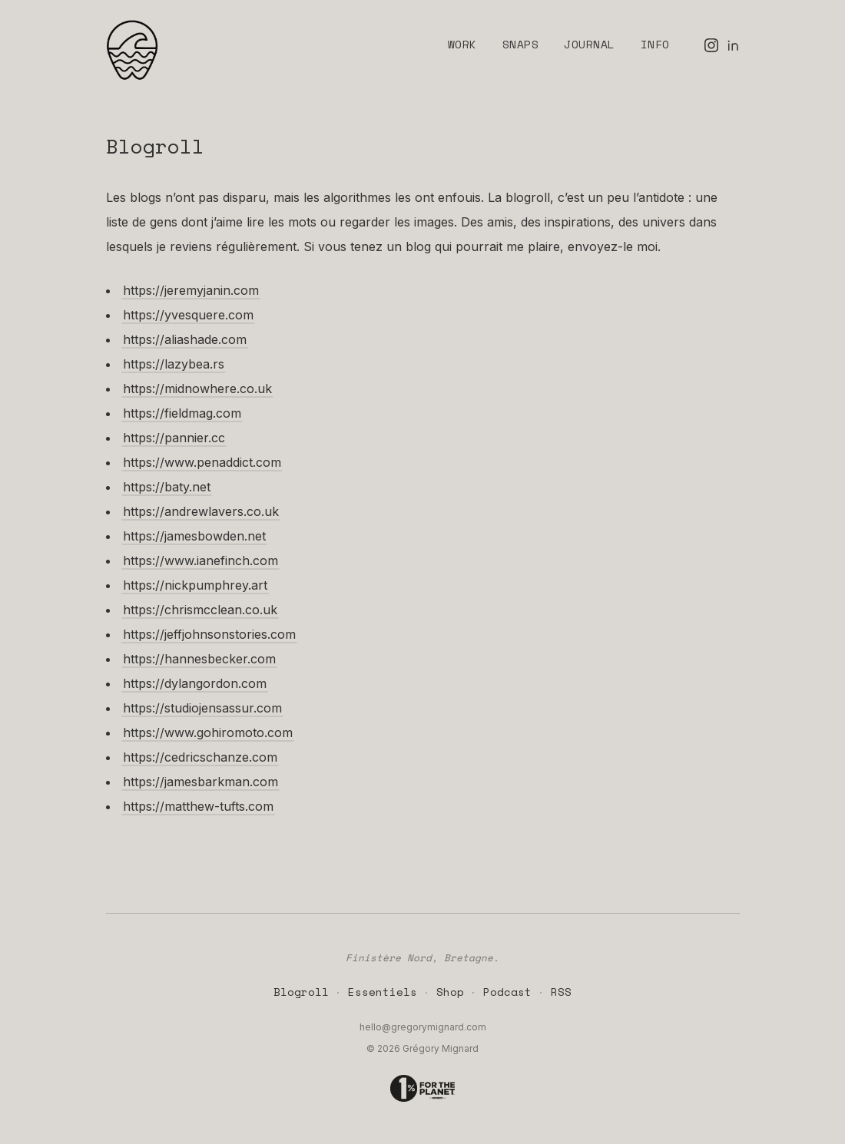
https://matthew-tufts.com (198, 806)
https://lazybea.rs (173, 364)
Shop (450, 992)
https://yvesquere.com (188, 314)
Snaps (520, 44)
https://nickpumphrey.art (195, 585)
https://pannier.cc (174, 437)
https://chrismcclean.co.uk (200, 609)
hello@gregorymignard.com (423, 1027)
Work (462, 44)
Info (655, 44)
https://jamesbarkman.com (200, 781)
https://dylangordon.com (195, 683)
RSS (561, 992)
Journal (589, 44)
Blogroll (301, 992)
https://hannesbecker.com (199, 658)
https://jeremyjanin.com (191, 290)
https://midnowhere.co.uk (197, 388)
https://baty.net (166, 486)
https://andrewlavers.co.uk (201, 511)
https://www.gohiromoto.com (208, 732)
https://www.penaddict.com (202, 462)
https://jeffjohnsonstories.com (209, 634)
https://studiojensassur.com (202, 708)
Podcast (507, 992)
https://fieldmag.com (182, 413)
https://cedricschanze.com (200, 757)
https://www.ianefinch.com (200, 560)
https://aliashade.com (185, 339)
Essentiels (382, 992)
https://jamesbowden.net (194, 536)
